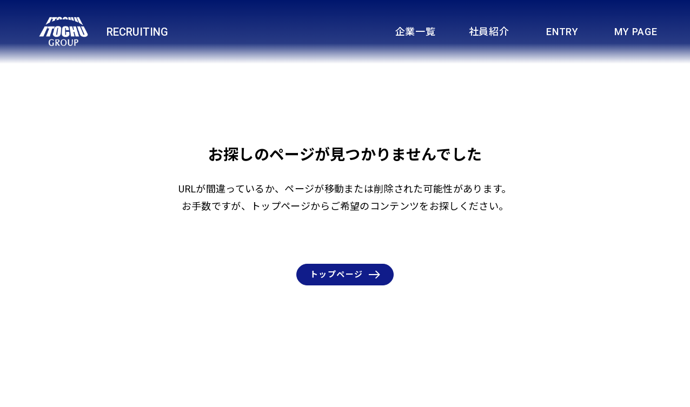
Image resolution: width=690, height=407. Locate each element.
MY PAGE (635, 31)
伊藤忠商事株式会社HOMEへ (519, 394)
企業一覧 (415, 31)
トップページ (345, 274)
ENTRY (562, 31)
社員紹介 (489, 31)
